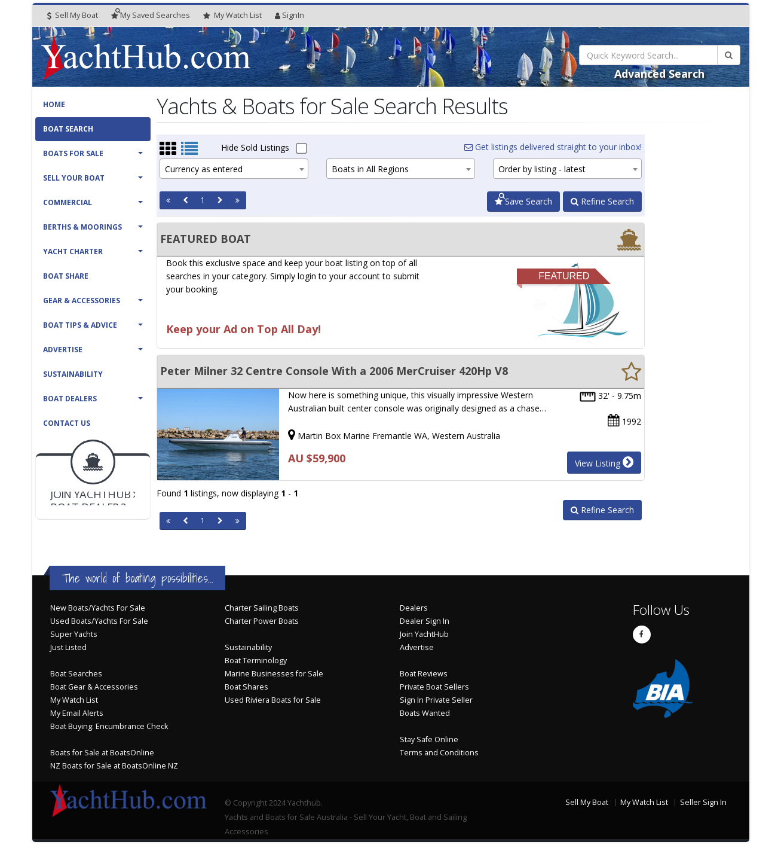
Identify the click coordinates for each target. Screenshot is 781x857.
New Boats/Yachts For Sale (97, 608)
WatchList (232, 15)
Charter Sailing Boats (262, 608)
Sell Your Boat (74, 178)
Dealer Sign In (424, 621)
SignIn (289, 15)
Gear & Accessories (81, 300)
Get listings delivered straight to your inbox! (553, 147)
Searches (150, 15)
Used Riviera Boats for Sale (273, 700)
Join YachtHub (424, 634)
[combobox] (234, 168)
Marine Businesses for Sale (274, 674)
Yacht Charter (73, 251)
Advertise (62, 349)
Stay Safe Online (429, 739)
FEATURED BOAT (205, 238)
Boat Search (68, 129)
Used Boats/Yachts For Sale (99, 621)
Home (54, 104)
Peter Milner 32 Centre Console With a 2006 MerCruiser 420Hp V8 (334, 370)
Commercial (67, 202)
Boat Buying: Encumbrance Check (109, 726)
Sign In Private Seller (436, 700)
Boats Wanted (425, 713)
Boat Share (65, 276)
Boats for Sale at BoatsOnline (102, 753)
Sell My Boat (72, 15)
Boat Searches (76, 674)
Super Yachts (73, 634)
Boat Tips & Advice (80, 325)
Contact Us (66, 423)
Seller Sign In (703, 802)
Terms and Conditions (439, 753)
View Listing (604, 462)
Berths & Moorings (82, 227)
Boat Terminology (256, 660)
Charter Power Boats (262, 621)
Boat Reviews (424, 674)
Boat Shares (246, 687)
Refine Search (602, 201)
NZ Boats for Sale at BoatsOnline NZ (114, 766)
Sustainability (73, 374)
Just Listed (68, 647)
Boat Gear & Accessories (94, 687)
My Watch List (74, 700)
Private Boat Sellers (434, 687)
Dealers (414, 608)
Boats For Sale (73, 153)
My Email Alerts (76, 713)
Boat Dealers (70, 399)
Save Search (523, 201)
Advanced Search (659, 73)
